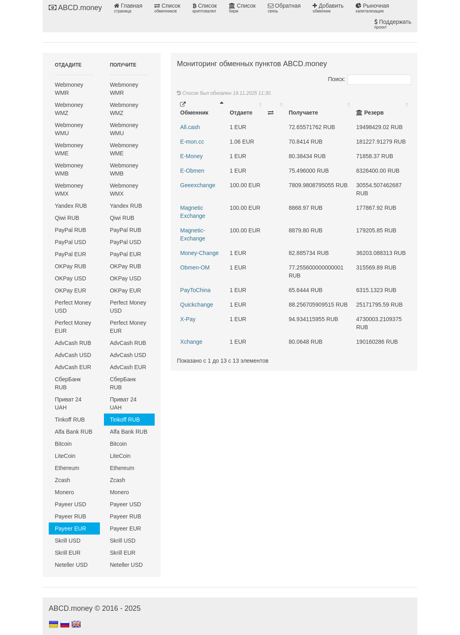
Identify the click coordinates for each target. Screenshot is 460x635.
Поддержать (392, 24)
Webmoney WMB (69, 169)
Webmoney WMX (69, 189)
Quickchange (196, 304)
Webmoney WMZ (69, 109)
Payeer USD (70, 504)
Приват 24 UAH (68, 403)
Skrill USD (68, 540)
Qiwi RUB (67, 218)
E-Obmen (192, 170)
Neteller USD (71, 565)
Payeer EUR (70, 528)
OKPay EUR (70, 290)
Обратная (284, 8)
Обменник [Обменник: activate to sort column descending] (194, 109)
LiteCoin (65, 456)
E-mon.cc (192, 141)
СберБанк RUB (68, 383)
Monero (64, 492)
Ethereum (67, 468)
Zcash (62, 480)
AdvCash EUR (73, 367)
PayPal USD (70, 242)
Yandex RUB (71, 206)
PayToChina (195, 290)
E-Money (191, 156)
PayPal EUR (70, 254)
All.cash (190, 127)
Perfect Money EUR (73, 327)
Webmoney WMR (69, 88)
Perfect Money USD (73, 306)
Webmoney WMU (69, 129)
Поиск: (369, 79)
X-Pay (187, 319)
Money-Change (199, 253)
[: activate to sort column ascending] (275, 108)
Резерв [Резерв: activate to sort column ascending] (369, 112)
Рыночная (372, 8)
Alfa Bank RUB (73, 431)
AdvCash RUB (73, 343)
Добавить (328, 8)
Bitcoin (63, 444)
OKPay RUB (70, 266)
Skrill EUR (68, 552)
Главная (128, 8)
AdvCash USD (73, 355)
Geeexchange (197, 185)
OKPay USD (70, 278)
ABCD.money (75, 8)
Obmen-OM (194, 267)
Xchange (191, 341)
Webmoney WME (69, 149)
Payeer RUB (70, 516)
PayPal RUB (70, 230)
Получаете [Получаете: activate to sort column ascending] (303, 112)
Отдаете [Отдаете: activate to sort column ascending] (241, 112)
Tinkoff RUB (70, 419)
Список (167, 8)
